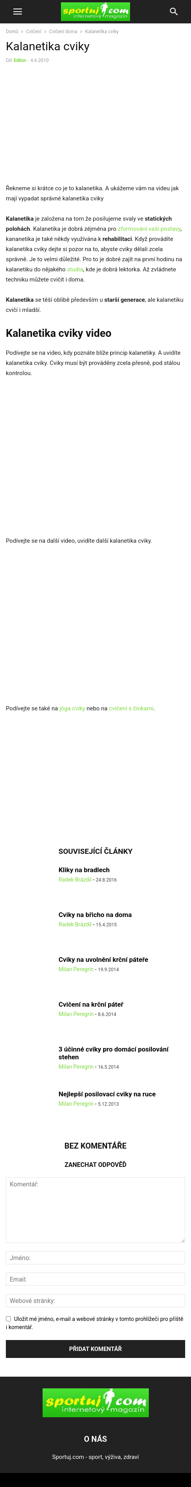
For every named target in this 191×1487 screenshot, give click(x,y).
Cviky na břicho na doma (95, 915)
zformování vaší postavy (149, 228)
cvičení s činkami (131, 708)
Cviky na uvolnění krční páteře (103, 959)
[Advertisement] (71, 125)
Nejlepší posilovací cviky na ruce (107, 1094)
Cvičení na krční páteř (91, 1004)
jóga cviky (73, 708)
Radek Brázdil (75, 879)
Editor (20, 60)
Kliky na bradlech (84, 870)
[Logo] (96, 1415)
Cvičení (33, 31)
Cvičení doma (63, 31)
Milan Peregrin (76, 969)
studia (75, 269)
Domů (12, 31)
